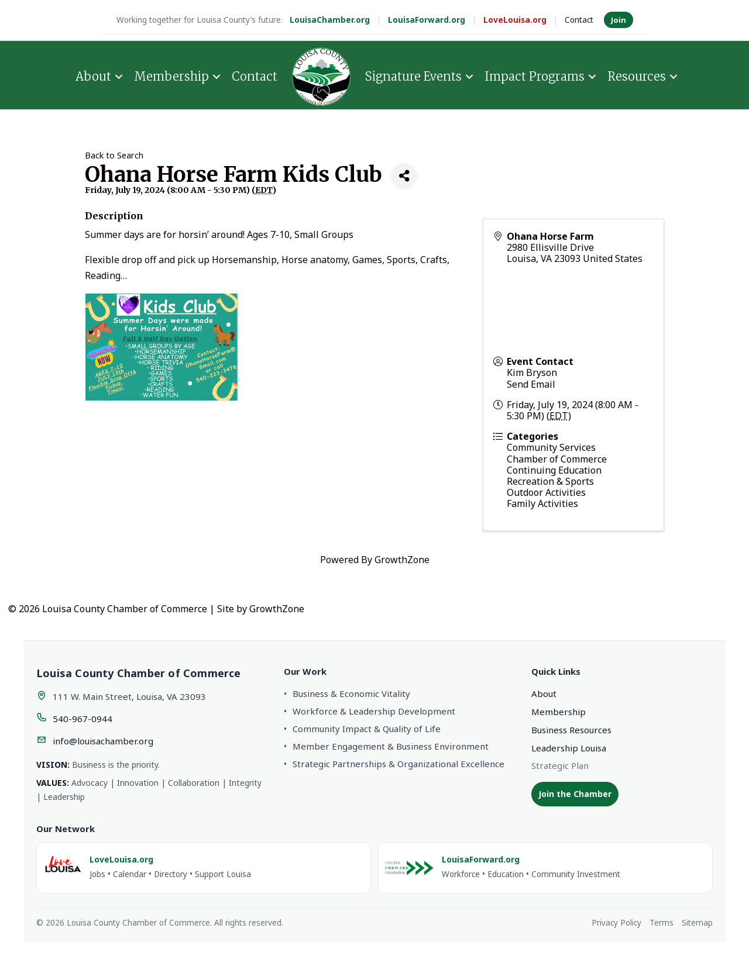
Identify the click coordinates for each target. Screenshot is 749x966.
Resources (636, 76)
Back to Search (114, 155)
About (93, 76)
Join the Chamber (574, 793)
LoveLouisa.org (515, 20)
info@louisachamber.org (103, 741)
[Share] (404, 176)
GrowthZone (402, 559)
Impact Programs (535, 76)
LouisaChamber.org (330, 20)
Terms (662, 922)
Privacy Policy (616, 922)
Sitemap (697, 922)
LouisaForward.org (426, 20)
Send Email (531, 384)
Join (618, 20)
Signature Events (413, 76)
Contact (579, 20)
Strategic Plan (560, 765)
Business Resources (571, 730)
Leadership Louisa (568, 748)
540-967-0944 (82, 718)
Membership (171, 76)
